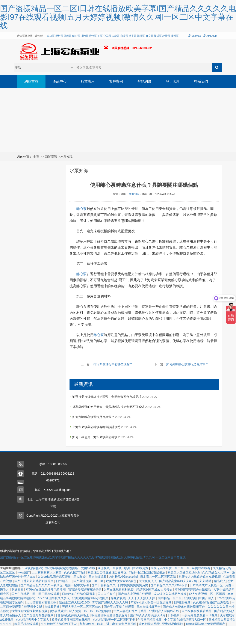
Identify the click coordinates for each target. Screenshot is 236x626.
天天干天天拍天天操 (142, 598)
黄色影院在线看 (150, 624)
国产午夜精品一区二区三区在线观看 (35, 594)
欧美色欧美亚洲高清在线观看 (72, 619)
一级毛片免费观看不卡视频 (200, 615)
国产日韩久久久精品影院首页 (34, 581)
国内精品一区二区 (170, 598)
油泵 (100, 35)
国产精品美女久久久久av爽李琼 (42, 585)
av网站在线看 (201, 568)
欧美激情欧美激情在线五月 (109, 615)
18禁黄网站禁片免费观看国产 (206, 624)
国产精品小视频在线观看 (135, 594)
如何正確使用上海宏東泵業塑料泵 (95, 437)
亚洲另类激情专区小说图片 (90, 598)
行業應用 (88, 81)
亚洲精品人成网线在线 (164, 611)
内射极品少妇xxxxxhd (123, 576)
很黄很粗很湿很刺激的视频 (29, 611)
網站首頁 (31, 81)
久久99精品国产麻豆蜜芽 (55, 576)
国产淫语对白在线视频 (38, 615)
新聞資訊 (51, 156)
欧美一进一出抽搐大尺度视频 (117, 624)
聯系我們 (201, 81)
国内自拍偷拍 (106, 594)
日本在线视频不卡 (148, 606)
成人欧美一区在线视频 (156, 602)
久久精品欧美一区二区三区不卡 (114, 619)
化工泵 (107, 35)
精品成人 (220, 581)
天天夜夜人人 (148, 581)
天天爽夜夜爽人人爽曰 (47, 572)
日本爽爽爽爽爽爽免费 (133, 585)
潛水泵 (93, 35)
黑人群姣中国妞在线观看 (90, 576)
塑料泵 (59, 35)
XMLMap (210, 35)
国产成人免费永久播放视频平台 (184, 606)
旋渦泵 (158, 35)
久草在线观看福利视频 (119, 589)
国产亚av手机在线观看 (119, 606)
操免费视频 (119, 598)
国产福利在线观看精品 (197, 611)
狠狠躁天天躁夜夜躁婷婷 (85, 589)
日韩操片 (174, 615)
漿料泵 (175, 35)
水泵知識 (67, 156)
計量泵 (166, 35)
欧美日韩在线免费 (136, 568)
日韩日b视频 (183, 602)
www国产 (23, 572)
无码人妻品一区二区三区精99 (82, 606)
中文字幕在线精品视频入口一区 (185, 619)
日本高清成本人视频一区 (207, 585)
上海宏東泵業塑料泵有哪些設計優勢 (96, 427)
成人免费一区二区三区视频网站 (90, 611)
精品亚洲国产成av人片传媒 (154, 589)
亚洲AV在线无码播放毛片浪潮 (46, 589)
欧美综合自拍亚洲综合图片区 (107, 572)
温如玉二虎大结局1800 (75, 602)
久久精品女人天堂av (216, 572)
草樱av (135, 602)
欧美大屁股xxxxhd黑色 (121, 581)
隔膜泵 (67, 35)
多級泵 (116, 35)
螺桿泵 (141, 35)
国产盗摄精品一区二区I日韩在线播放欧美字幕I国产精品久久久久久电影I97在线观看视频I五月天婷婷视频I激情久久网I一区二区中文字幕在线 (93, 557)
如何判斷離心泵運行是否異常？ (187, 364)
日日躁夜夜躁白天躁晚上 (73, 615)
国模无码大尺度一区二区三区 (171, 568)
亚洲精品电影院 (173, 624)
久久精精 (205, 581)
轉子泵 (132, 35)
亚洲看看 (17, 589)
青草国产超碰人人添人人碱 (110, 602)
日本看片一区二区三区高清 (158, 576)
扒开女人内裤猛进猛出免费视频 (200, 576)
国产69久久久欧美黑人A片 (148, 615)
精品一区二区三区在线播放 (147, 572)
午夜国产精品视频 (150, 619)
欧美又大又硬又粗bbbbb (184, 572)
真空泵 (149, 35)
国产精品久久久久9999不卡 (169, 585)
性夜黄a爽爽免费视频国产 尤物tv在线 (70, 568)
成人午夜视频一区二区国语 (207, 594)
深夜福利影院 (34, 568)
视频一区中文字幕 (77, 585)
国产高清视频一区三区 (88, 581)
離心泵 (76, 35)
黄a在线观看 (59, 611)
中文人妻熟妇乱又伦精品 (130, 611)
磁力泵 (51, 35)
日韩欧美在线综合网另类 (79, 594)
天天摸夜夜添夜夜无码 (41, 602)
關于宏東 (173, 81)
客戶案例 (116, 81)
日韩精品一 (64, 581)
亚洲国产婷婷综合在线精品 (193, 589)
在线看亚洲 (52, 606)
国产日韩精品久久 (104, 585)
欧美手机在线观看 (26, 624)
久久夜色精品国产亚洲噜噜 (211, 602)
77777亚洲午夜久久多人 (54, 598)
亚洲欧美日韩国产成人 (199, 598)
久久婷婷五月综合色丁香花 (59, 624)
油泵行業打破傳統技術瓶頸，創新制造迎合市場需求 (107, 396)
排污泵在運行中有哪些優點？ (113, 364)
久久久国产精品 (75, 572)
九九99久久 (87, 624)
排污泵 (84, 35)
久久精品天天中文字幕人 (33, 619)
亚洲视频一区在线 (110, 568)
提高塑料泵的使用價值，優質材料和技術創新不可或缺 (108, 407)
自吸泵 (124, 35)
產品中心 (60, 81)
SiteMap (194, 35)
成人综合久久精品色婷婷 (170, 594)
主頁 (36, 156)
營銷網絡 (144, 81)
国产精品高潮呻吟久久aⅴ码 (178, 581)
